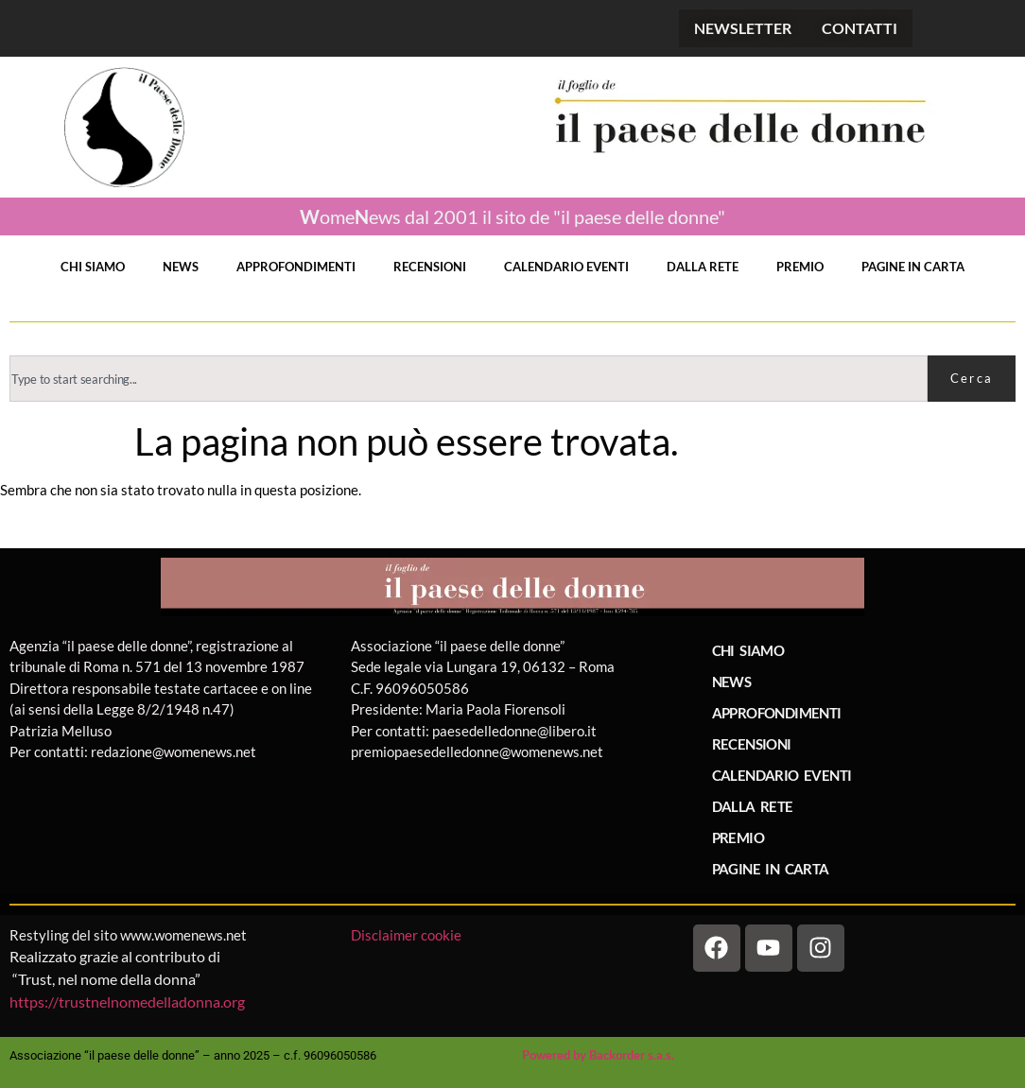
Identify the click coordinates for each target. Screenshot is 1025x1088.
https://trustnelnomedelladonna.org (127, 1001)
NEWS (181, 266)
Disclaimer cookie (407, 934)
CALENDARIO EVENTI (566, 266)
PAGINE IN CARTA (912, 266)
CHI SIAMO (93, 266)
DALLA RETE (702, 266)
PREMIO (800, 266)
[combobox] (468, 378)
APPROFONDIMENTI (296, 266)
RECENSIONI (429, 266)
